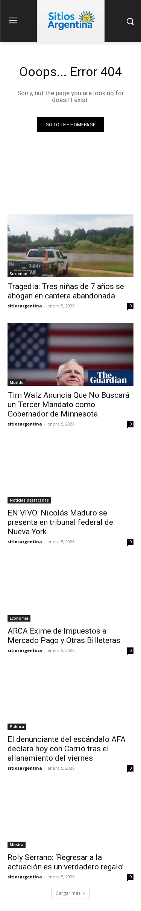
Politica (17, 726)
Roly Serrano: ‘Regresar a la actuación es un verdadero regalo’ (66, 862)
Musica (16, 844)
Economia (19, 618)
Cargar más (71, 893)
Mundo (17, 382)
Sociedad (18, 273)
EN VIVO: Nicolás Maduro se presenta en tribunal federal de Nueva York (60, 522)
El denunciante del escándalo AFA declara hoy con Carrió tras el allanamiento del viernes (67, 749)
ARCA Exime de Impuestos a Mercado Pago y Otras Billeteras (64, 635)
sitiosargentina (25, 306)
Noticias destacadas (29, 500)
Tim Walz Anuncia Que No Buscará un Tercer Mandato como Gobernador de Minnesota (68, 404)
